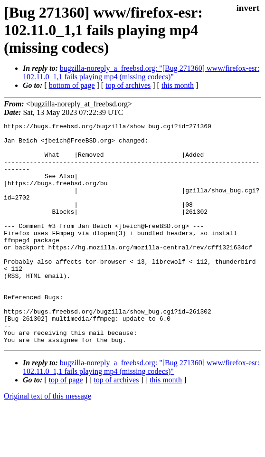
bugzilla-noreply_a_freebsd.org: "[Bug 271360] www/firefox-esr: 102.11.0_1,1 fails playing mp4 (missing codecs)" (141, 72)
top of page (66, 424)
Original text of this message (47, 440)
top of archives (128, 85)
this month (177, 85)
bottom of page (72, 85)
